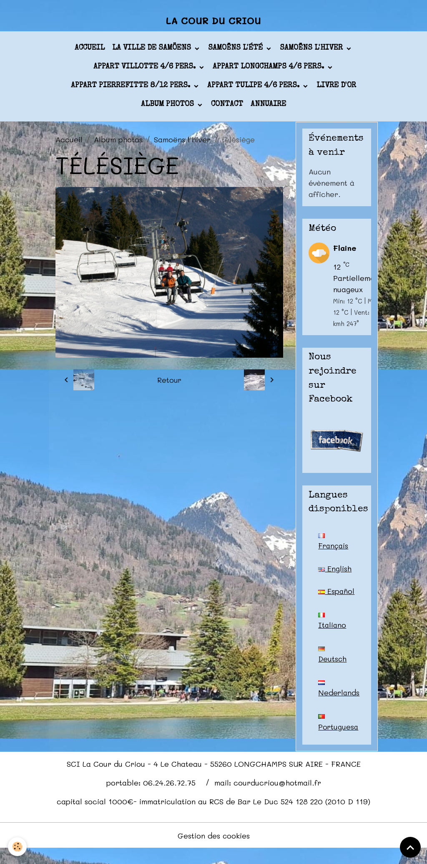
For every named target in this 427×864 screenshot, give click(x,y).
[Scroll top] (410, 847)
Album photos (168, 106)
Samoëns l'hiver (312, 49)
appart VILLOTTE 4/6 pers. (145, 68)
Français (334, 543)
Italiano (332, 635)
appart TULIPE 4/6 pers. (254, 87)
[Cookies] (17, 846)
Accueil (90, 49)
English (335, 570)
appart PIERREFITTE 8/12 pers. (131, 87)
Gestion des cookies (213, 851)
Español (332, 600)
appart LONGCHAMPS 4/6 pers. (269, 68)
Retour (169, 381)
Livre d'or (336, 87)
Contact (227, 106)
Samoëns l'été (236, 49)
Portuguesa (338, 737)
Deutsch (332, 669)
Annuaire (268, 106)
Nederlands (339, 703)
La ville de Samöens (152, 49)
